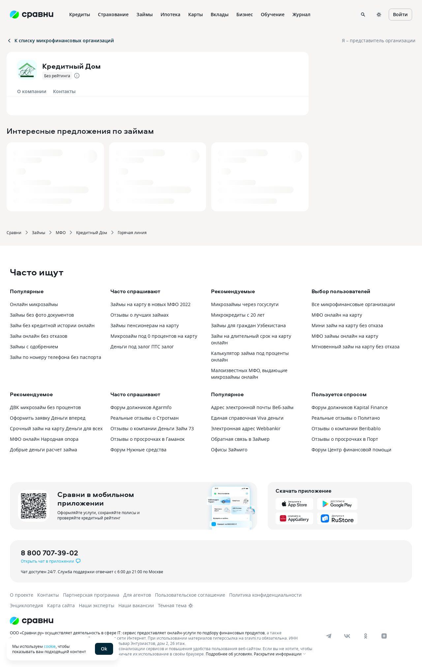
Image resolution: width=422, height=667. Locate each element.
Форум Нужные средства (138, 449)
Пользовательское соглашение (190, 595)
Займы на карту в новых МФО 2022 (150, 304)
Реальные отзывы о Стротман (144, 418)
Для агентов (137, 595)
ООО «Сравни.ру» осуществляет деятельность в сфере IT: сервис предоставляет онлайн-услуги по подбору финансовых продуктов (137, 632)
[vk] (347, 636)
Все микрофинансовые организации (353, 304)
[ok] (365, 636)
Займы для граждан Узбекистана (248, 325)
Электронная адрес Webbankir (246, 428)
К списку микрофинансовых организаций (60, 40)
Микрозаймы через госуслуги (245, 304)
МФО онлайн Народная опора (44, 439)
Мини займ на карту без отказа (347, 325)
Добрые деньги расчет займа (43, 449)
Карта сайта (61, 605)
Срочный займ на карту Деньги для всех (56, 428)
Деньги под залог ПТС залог (142, 346)
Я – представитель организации (378, 40)
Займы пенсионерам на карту (144, 325)
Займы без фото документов (42, 315)
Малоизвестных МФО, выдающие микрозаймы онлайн (249, 373)
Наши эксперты (96, 605)
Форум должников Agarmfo (140, 407)
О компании (31, 91)
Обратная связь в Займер (240, 439)
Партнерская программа (91, 595)
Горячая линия (132, 232)
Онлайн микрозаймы (34, 304)
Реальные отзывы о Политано (346, 418)
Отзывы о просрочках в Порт (345, 439)
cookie (50, 646)
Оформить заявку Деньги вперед (47, 418)
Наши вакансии (136, 605)
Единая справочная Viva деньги (247, 418)
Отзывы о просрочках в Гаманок (147, 439)
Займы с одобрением (34, 346)
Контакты (64, 91)
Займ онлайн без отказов (38, 336)
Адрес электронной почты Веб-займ (252, 407)
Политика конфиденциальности (265, 595)
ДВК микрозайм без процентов (45, 407)
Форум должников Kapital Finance (350, 407)
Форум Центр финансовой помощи (351, 449)
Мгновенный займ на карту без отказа (356, 346)
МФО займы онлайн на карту (345, 336)
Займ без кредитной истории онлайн (52, 325)
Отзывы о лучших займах (139, 315)
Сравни (14, 232)
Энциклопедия (26, 605)
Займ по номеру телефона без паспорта (55, 357)
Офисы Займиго (229, 449)
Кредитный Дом (91, 232)
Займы (38, 232)
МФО (61, 232)
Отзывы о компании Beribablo (346, 428)
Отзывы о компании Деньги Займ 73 (152, 428)
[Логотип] (162, 621)
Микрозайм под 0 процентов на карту (153, 336)
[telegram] (328, 636)
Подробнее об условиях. (229, 653)
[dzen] (384, 636)
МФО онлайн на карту (337, 315)
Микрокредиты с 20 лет (238, 315)
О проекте (21, 595)
